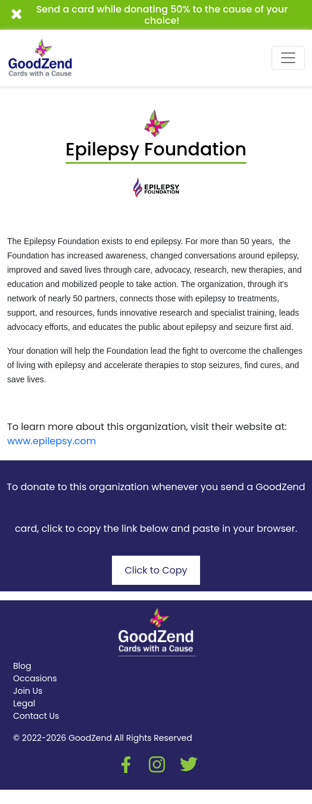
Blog (22, 666)
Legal (24, 703)
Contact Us (36, 716)
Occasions (35, 678)
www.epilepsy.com (51, 441)
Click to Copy (155, 570)
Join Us (27, 691)
